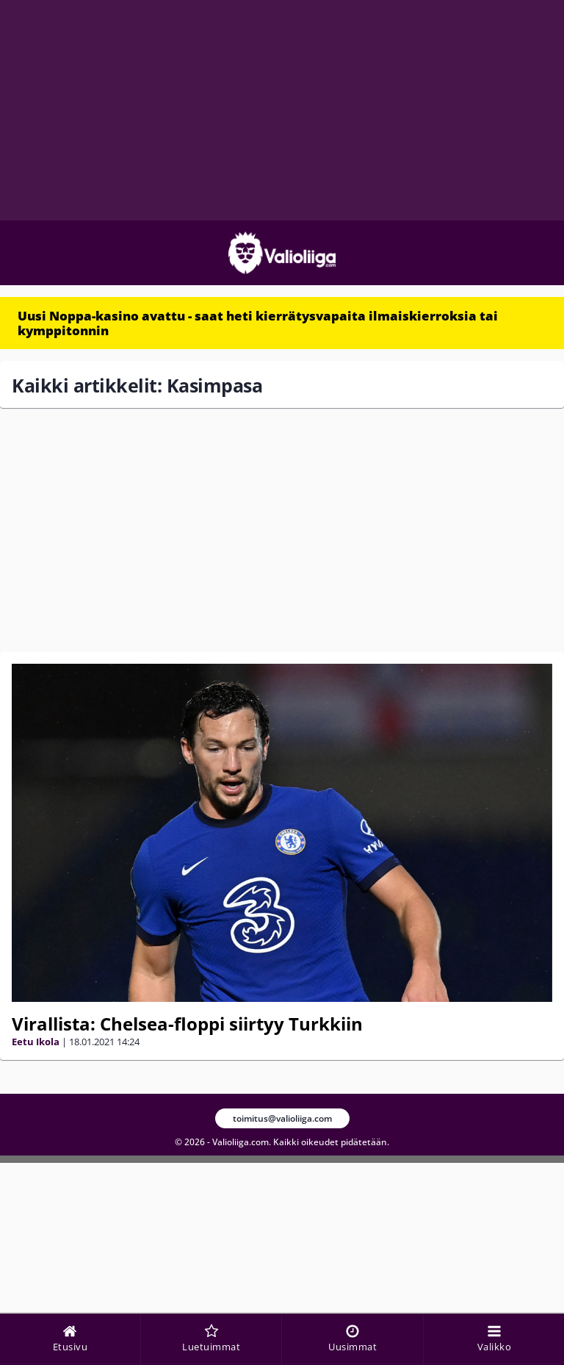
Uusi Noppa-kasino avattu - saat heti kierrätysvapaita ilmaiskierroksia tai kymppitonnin (258, 323)
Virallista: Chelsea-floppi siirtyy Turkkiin (187, 1023)
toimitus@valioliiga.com (282, 1118)
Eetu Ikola (35, 1041)
